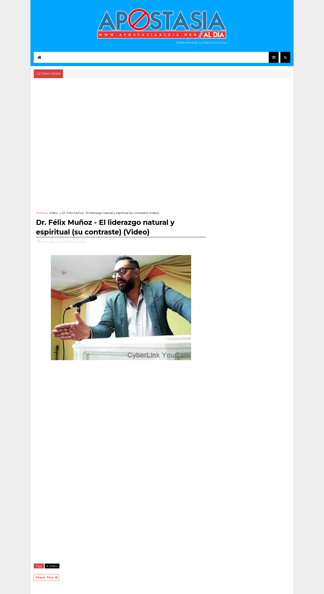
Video (53, 213)
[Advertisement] (162, 112)
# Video (52, 566)
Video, (82, 241)
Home (40, 213)
